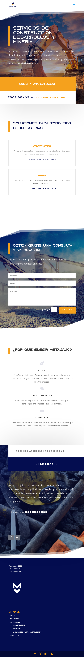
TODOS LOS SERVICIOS (41, 189)
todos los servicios (41, 159)
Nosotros (14, 619)
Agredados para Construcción (27, 632)
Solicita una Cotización (37, 80)
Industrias (15, 622)
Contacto (14, 635)
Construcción (19, 625)
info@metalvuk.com (16, 571)
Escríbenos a (22, 93)
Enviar (67, 310)
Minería (16, 628)
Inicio (12, 615)
